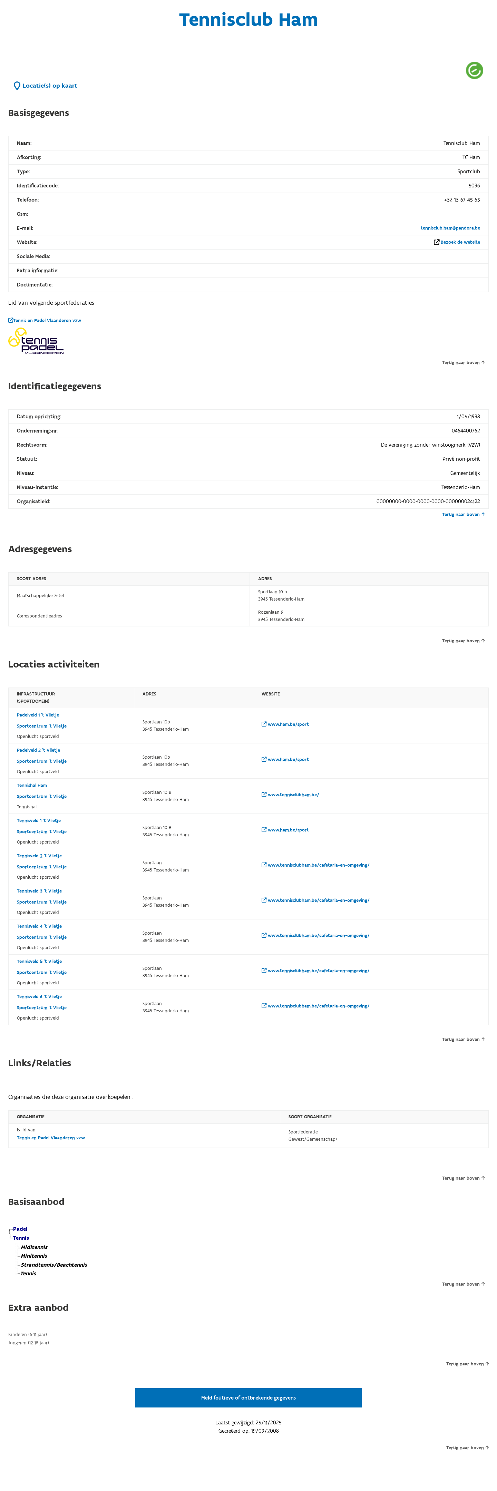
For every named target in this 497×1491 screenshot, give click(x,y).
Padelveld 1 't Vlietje (38, 715)
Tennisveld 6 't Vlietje (39, 997)
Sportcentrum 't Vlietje (42, 726)
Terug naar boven (463, 363)
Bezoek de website (460, 242)
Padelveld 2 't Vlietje (38, 750)
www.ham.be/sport (285, 724)
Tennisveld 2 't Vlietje (39, 856)
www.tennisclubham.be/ (290, 795)
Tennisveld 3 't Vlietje (39, 891)
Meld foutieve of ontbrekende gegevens (248, 1397)
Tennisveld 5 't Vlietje (39, 961)
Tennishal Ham (32, 785)
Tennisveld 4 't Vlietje (39, 926)
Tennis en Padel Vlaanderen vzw (44, 321)
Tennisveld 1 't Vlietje (39, 821)
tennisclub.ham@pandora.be (450, 228)
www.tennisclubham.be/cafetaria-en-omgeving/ (316, 865)
